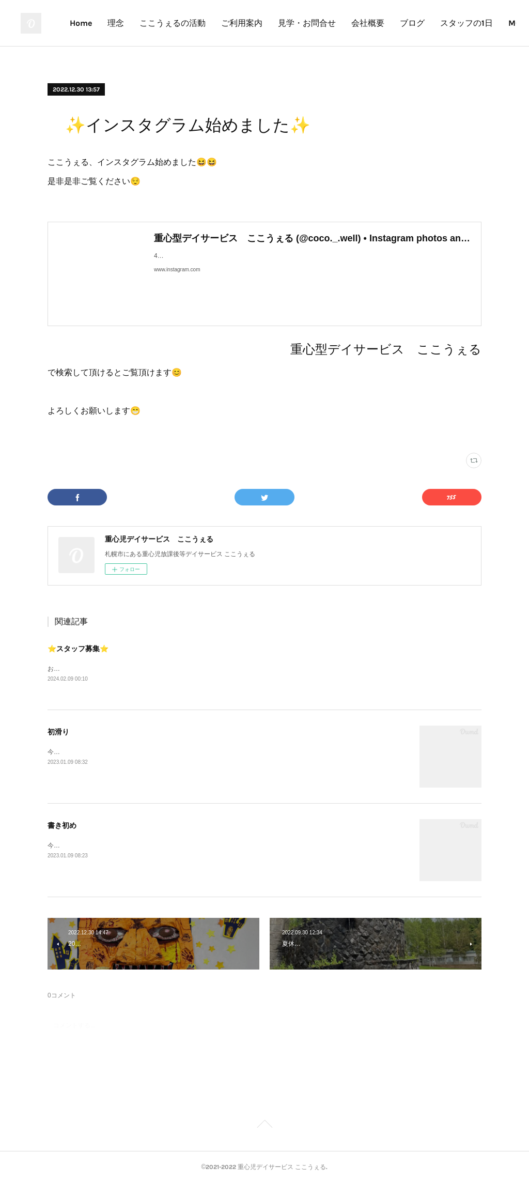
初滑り (58, 733)
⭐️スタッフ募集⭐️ (78, 648)
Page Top (264, 1126)
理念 (192, 23)
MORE (487, 23)
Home (157, 23)
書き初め (62, 826)
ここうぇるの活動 (249, 23)
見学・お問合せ (383, 23)
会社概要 (444, 23)
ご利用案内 (318, 23)
